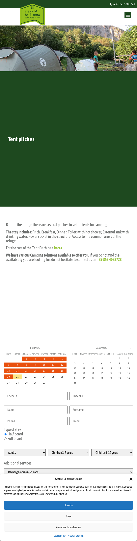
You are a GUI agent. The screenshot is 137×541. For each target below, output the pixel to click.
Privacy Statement (75, 535)
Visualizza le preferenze (68, 527)
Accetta (69, 505)
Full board (13, 439)
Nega (68, 516)
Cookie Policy (60, 535)
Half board (13, 434)
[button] (131, 479)
